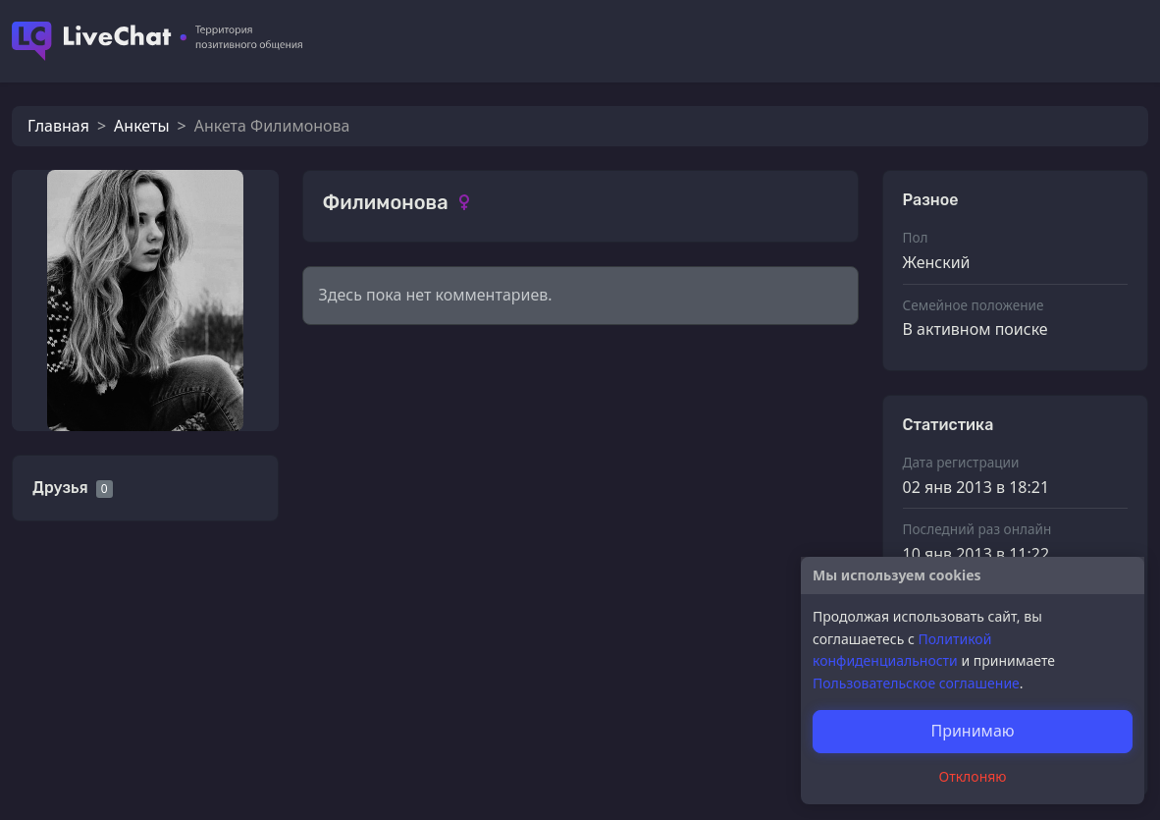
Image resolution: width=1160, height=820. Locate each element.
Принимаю (972, 730)
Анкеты (141, 126)
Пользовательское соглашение (916, 683)
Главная (58, 126)
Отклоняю (973, 776)
